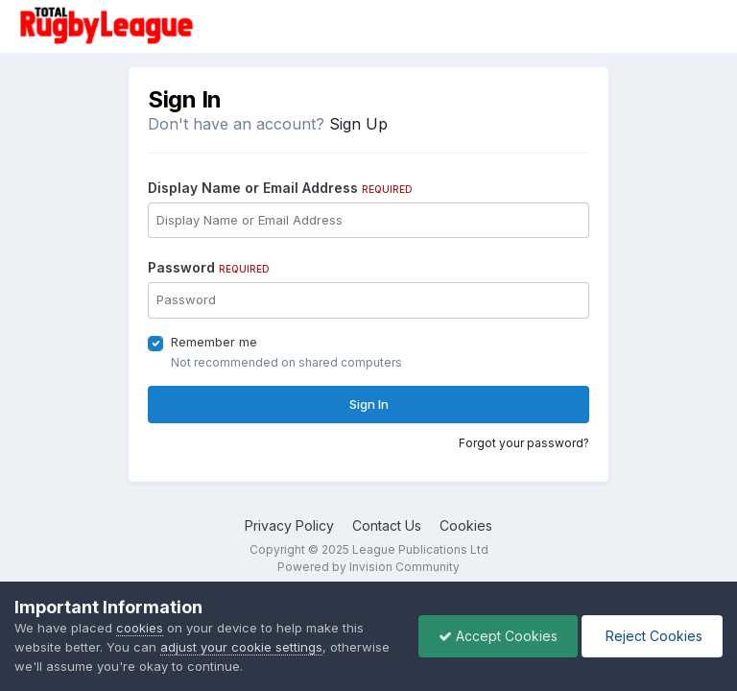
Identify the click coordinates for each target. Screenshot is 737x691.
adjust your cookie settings (241, 647)
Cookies (466, 525)
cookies (139, 627)
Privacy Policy (289, 525)
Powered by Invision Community (368, 567)
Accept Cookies (498, 636)
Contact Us (386, 525)
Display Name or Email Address (280, 187)
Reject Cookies (652, 636)
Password (209, 267)
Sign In (369, 404)
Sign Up (358, 123)
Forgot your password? (524, 443)
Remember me (214, 341)
